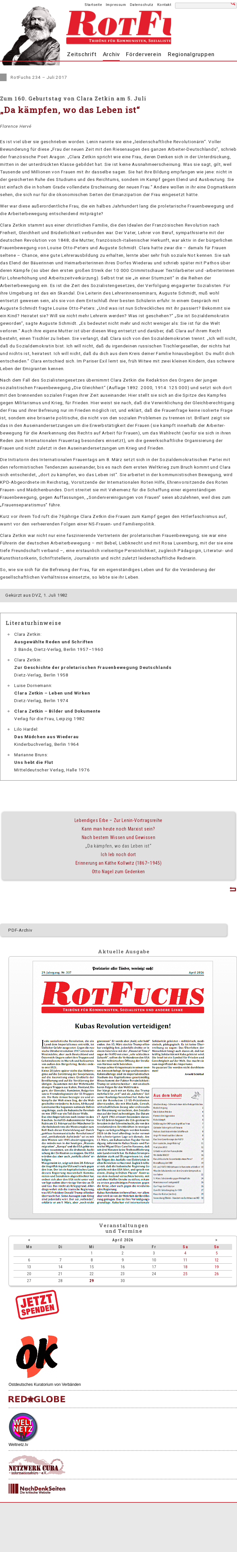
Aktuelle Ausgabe (123, 951)
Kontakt (164, 5)
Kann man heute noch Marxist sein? (118, 828)
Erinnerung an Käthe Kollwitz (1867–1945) (118, 863)
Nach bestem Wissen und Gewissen (119, 837)
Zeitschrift (81, 54)
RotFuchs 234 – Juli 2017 (39, 77)
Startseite (93, 5)
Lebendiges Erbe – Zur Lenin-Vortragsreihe (118, 820)
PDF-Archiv (20, 930)
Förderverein (143, 54)
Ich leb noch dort (118, 854)
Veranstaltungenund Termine (124, 1228)
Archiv (111, 54)
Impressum (116, 5)
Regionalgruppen (191, 54)
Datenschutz (142, 5)
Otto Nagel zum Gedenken (118, 871)
